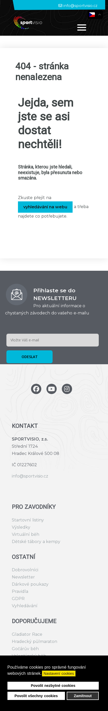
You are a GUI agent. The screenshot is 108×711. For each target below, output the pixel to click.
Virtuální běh (25, 534)
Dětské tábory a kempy (36, 541)
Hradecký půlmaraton (34, 641)
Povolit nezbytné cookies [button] (53, 686)
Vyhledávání (24, 605)
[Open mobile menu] (81, 27)
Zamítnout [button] (83, 696)
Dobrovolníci (25, 569)
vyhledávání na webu (45, 206)
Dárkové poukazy (30, 584)
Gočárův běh (25, 648)
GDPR (18, 598)
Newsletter (23, 577)
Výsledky (21, 527)
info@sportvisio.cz (80, 5)
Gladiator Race (27, 634)
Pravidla (20, 591)
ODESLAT (30, 356)
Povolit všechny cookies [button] (36, 696)
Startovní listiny (28, 520)
